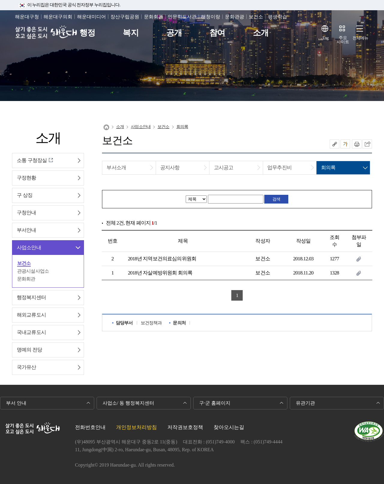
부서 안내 (16, 403)
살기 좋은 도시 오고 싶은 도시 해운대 (47, 33)
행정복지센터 (31, 297)
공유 (334, 144)
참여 (217, 33)
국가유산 (26, 367)
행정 (87, 33)
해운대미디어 (91, 16)
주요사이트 (343, 39)
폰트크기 (345, 144)
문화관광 (234, 16)
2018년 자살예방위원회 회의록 (160, 273)
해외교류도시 (31, 315)
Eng (325, 38)
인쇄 (357, 144)
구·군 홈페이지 (214, 403)
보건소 (256, 16)
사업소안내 (29, 247)
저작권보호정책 (185, 427)
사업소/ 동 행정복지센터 (128, 403)
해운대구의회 (58, 16)
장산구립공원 (124, 16)
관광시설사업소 (33, 271)
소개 (260, 33)
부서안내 (26, 230)
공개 (174, 33)
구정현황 (26, 178)
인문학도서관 (182, 16)
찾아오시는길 (229, 427)
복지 (130, 33)
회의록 (182, 126)
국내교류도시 (31, 332)
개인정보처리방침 (136, 427)
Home (106, 127)
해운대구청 (27, 16)
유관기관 (305, 403)
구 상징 (24, 195)
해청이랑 (210, 16)
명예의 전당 (29, 350)
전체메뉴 (360, 38)
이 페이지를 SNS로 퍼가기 (367, 144)
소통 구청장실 (32, 160)
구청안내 (26, 213)
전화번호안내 (90, 427)
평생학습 (277, 16)
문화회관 (153, 16)
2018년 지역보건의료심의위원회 (162, 259)
